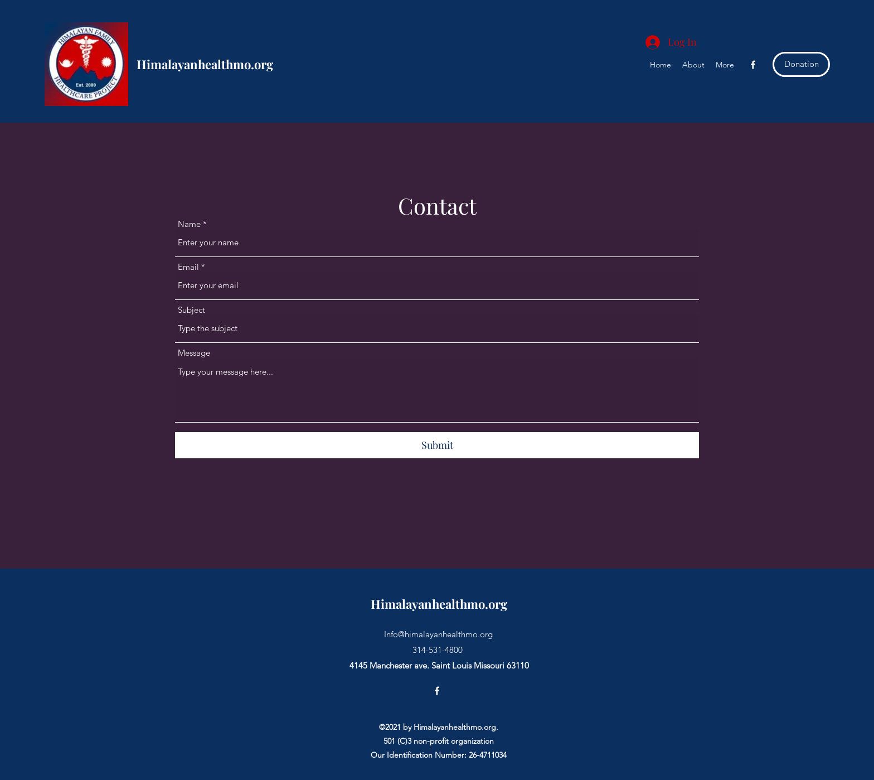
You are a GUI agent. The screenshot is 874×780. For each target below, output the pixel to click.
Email (188, 267)
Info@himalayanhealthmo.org (438, 634)
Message (194, 352)
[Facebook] (753, 64)
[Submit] (437, 445)
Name (189, 224)
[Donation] (801, 64)
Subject (191, 310)
